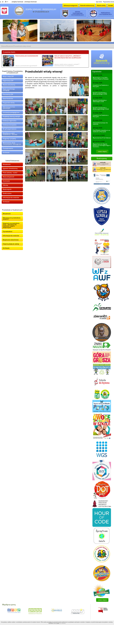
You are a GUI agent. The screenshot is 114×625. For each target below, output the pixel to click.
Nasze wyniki (7, 189)
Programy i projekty (9, 139)
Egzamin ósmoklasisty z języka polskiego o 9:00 (100, 93)
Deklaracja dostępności (70, 5)
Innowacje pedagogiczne (11, 112)
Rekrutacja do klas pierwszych (9, 107)
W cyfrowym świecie (9, 129)
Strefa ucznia (7, 193)
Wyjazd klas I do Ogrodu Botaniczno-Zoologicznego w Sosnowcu (101, 145)
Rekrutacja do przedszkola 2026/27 (11, 218)
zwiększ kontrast (17, 2)
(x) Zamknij (62, 623)
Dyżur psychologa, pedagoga (9, 89)
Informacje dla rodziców (11, 198)
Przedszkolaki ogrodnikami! (26, 56)
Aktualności (9, 46)
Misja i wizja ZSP (8, 76)
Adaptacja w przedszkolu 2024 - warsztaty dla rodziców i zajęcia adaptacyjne (11, 225)
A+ (3, 2)
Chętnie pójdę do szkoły (11, 244)
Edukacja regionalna (9, 121)
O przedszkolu (7, 231)
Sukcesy (5, 185)
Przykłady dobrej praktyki (11, 117)
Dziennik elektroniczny (87, 5)
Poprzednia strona (108, 2)
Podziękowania (8, 148)
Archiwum (6, 152)
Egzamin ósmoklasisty (10, 168)
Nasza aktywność (8, 177)
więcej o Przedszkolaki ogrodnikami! (26, 65)
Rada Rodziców (8, 99)
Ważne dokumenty (9, 85)
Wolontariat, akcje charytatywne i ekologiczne (12, 143)
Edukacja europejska (9, 125)
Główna (3, 46)
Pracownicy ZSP (8, 94)
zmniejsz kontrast (30, 2)
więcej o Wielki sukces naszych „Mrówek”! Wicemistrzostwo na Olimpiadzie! (66, 65)
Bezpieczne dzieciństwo (11, 240)
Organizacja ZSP (8, 81)
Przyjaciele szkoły (9, 103)
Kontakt (110, 5)
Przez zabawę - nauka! (10, 173)
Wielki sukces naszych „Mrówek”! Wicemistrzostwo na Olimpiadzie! (67, 57)
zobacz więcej (102, 151)
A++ (6, 2)
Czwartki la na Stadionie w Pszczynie (100, 85)
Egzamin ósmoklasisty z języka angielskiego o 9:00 (101, 108)
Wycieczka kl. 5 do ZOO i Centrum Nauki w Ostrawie (101, 78)
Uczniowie (6, 181)
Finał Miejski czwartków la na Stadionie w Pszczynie (101, 131)
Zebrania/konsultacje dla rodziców (100, 123)
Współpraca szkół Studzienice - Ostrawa (10, 133)
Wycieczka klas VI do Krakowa (102, 138)
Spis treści (99, 2)
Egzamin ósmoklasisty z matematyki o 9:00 (100, 100)
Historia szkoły (101, 5)
